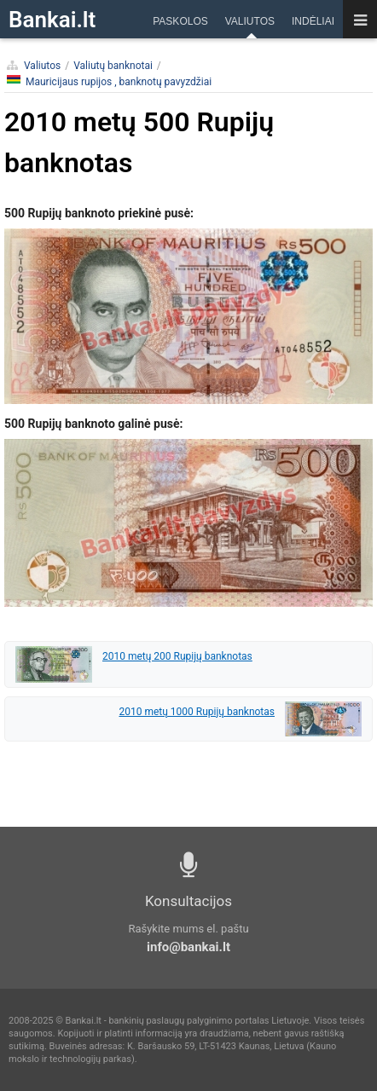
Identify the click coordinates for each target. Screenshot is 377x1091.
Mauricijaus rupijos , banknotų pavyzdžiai (109, 81)
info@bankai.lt (188, 947)
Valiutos (42, 66)
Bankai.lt (52, 19)
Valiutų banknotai (113, 66)
